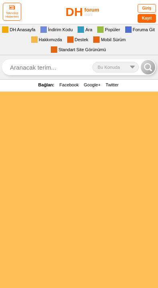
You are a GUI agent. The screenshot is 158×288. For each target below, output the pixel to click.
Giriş (147, 8)
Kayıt (147, 18)
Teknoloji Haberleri (12, 11)
